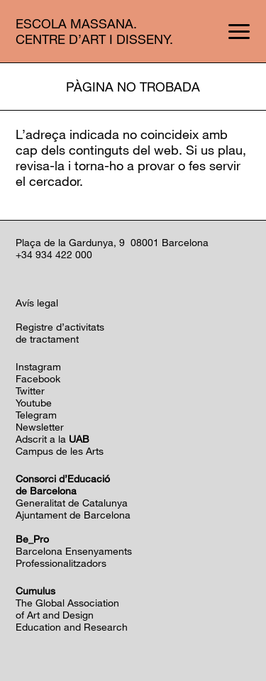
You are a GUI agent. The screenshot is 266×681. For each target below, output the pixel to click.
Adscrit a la (52, 439)
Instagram (38, 366)
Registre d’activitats (60, 327)
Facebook (38, 378)
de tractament (47, 339)
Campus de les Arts (60, 451)
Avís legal (37, 303)
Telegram (36, 415)
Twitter (30, 390)
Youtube (34, 403)
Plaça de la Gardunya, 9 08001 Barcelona (112, 242)
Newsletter (40, 427)
